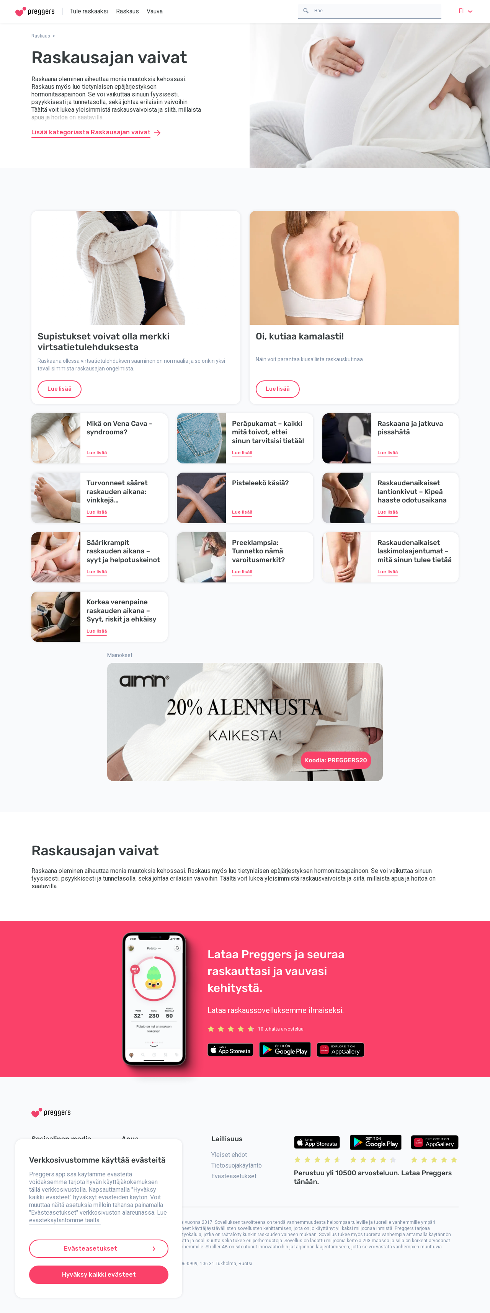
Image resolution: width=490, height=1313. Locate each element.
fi (467, 11)
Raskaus (127, 11)
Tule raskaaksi (89, 11)
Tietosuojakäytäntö (236, 1165)
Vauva (155, 11)
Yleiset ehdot (229, 1154)
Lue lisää (59, 389)
